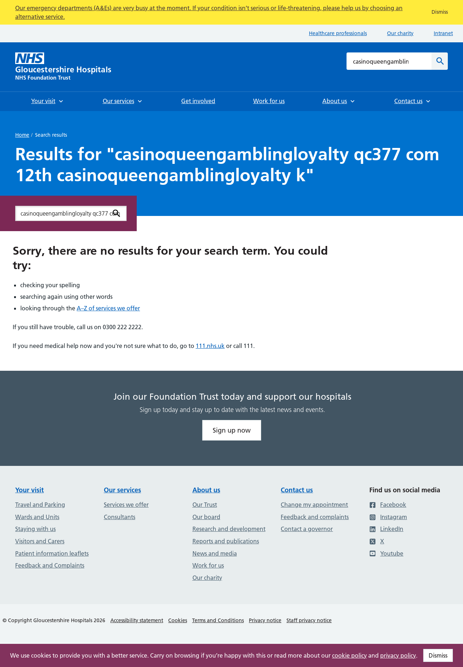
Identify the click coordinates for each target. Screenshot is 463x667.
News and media (214, 553)
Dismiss (438, 655)
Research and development (229, 528)
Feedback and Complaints (49, 565)
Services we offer (126, 504)
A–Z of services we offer (108, 308)
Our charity (400, 33)
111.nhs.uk (210, 345)
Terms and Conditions (218, 620)
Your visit (29, 490)
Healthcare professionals (338, 33)
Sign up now (232, 430)
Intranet (443, 33)
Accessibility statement (136, 620)
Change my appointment (314, 504)
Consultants (119, 517)
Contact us (297, 490)
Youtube (386, 553)
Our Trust (204, 504)
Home (22, 135)
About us (206, 490)
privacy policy (398, 655)
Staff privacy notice (309, 620)
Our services (122, 490)
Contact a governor (307, 528)
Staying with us (35, 528)
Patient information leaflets (52, 553)
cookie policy (349, 655)
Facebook (387, 504)
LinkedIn (386, 528)
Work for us (208, 565)
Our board (206, 517)
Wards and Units (37, 517)
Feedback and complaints (315, 517)
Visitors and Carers (39, 541)
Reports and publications (225, 541)
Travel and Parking (40, 504)
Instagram (388, 517)
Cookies (177, 620)
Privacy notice (265, 620)
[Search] (440, 61)
